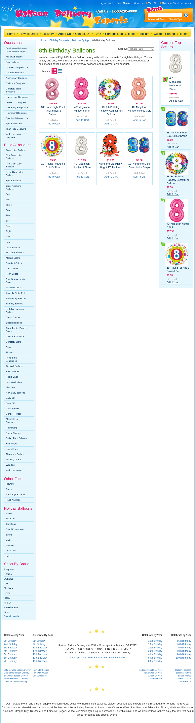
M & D (7, 602)
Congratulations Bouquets (13, 90)
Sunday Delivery (154, 676)
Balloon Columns (183, 673)
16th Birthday (155, 640)
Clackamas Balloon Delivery (16, 673)
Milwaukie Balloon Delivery (16, 678)
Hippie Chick (12, 377)
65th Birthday (184, 640)
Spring (9, 535)
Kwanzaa (10, 518)
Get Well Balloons (14, 366)
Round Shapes (13, 433)
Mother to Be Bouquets (12, 420)
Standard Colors (14, 263)
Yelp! (111, 657)
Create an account (182, 3)
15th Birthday (40, 661)
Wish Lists (139, 3)
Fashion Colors (13, 287)
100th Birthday (183, 657)
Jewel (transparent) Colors (15, 281)
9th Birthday (39, 644)
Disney (9, 347)
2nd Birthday (10, 644)
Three (9, 205)
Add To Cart (53, 123)
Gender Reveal (13, 414)
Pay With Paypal (40, 673)
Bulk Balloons (185, 681)
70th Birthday (184, 644)
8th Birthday (39, 640)
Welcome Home (13, 470)
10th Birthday (40, 647)
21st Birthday (155, 647)
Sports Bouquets (14, 123)
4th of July (11, 550)
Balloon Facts (156, 678)
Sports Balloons (13, 180)
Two (8, 199)
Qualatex (9, 578)
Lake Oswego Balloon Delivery (17, 670)
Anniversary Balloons (16, 298)
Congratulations (13, 342)
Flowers (10, 352)
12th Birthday (40, 654)
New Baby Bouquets (16, 107)
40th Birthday (155, 654)
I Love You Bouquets (16, 102)
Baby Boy (10, 398)
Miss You (10, 387)
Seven (9, 226)
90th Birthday (184, 654)
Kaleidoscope (11, 607)
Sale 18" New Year (15, 529)
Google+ (85, 657)
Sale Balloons (12, 62)
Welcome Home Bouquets (13, 136)
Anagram (9, 569)
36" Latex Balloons (15, 252)
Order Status (123, 3)
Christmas (11, 524)
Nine (8, 236)
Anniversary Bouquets (16, 78)
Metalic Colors (13, 258)
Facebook (120, 657)
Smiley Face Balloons (16, 438)
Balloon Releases (183, 670)
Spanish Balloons (16, 118)
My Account (106, 3)
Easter (9, 540)
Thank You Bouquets (16, 129)
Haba (7, 598)
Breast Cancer (13, 317)
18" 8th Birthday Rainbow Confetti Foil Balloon (111, 111)
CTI (6, 583)
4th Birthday (10, 651)
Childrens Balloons (15, 336)
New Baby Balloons (15, 393)
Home (43, 40)
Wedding (10, 465)
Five (8, 215)
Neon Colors (12, 268)
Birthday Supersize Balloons (15, 310)
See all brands (11, 616)
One (8, 194)
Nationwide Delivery (153, 673)
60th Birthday (155, 661)
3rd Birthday (10, 647)
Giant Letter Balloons (16, 150)
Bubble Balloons (14, 323)
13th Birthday (40, 657)
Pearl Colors (12, 274)
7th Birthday (10, 661)
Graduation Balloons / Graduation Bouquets (16, 50)
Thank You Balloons (15, 454)
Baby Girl (10, 403)
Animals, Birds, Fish (15, 293)
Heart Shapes (12, 371)
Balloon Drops (184, 678)
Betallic (8, 574)
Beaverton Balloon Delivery (16, 676)
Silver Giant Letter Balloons (14, 173)
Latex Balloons (13, 247)
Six (7, 221)
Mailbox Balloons (14, 56)
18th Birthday (155, 644)
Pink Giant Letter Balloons (14, 165)
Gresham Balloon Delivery (15, 681)
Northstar (9, 588)
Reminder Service (41, 670)
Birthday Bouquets (16, 67)
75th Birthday (184, 647)
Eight (8, 231)
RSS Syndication (99, 657)
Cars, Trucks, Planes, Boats (16, 329)
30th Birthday (155, 651)
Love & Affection (14, 382)
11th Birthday (40, 651)
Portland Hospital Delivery (150, 670)
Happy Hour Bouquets (16, 97)
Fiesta (7, 593)
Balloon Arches (184, 676)
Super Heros (12, 449)
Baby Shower (12, 408)
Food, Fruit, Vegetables (11, 359)
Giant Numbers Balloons (13, 187)
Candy (9, 489)
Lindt (6, 612)
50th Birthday (155, 657)
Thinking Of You (13, 459)
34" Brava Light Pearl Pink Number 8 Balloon (53, 111)
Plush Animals (13, 500)
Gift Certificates (40, 676)
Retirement (11, 428)
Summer (10, 545)
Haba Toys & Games (16, 494)
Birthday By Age (80, 40)
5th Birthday (10, 654)
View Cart (153, 3)
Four (8, 210)
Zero (8, 242)
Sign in (165, 3)
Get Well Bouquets (15, 72)
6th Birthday (10, 657)
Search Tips (175, 19)
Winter (9, 513)
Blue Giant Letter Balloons (14, 156)
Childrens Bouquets (15, 83)
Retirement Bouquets (16, 113)
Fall (8, 556)
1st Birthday (10, 640)
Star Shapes (12, 443)
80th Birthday (184, 651)
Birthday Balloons (14, 303)
